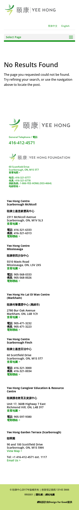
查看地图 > (14, 172)
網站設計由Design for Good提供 (54, 502)
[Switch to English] (65, 26)
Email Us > (14, 460)
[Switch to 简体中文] (52, 26)
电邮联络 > (14, 186)
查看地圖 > (13, 223)
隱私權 (39, 494)
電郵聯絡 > (13, 236)
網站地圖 (50, 494)
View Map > (14, 451)
